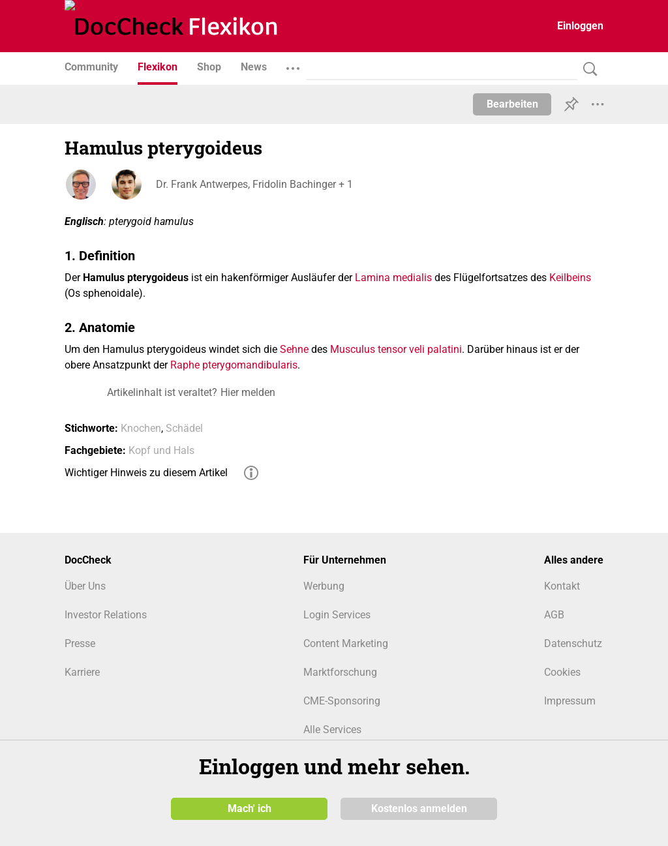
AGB (554, 615)
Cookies (562, 672)
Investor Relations (106, 615)
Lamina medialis (393, 277)
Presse (80, 643)
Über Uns (85, 586)
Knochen (141, 428)
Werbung (323, 586)
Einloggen (580, 26)
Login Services (337, 615)
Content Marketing (345, 643)
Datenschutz (573, 643)
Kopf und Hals (161, 450)
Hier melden (247, 392)
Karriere (82, 672)
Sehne (294, 349)
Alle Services (332, 729)
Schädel (184, 428)
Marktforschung (340, 672)
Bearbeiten (512, 104)
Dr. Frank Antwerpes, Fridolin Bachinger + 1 (254, 184)
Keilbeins (570, 277)
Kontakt (562, 586)
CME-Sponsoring (341, 701)
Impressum (570, 701)
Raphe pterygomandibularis (233, 365)
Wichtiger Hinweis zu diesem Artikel (146, 472)
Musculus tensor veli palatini (396, 349)
